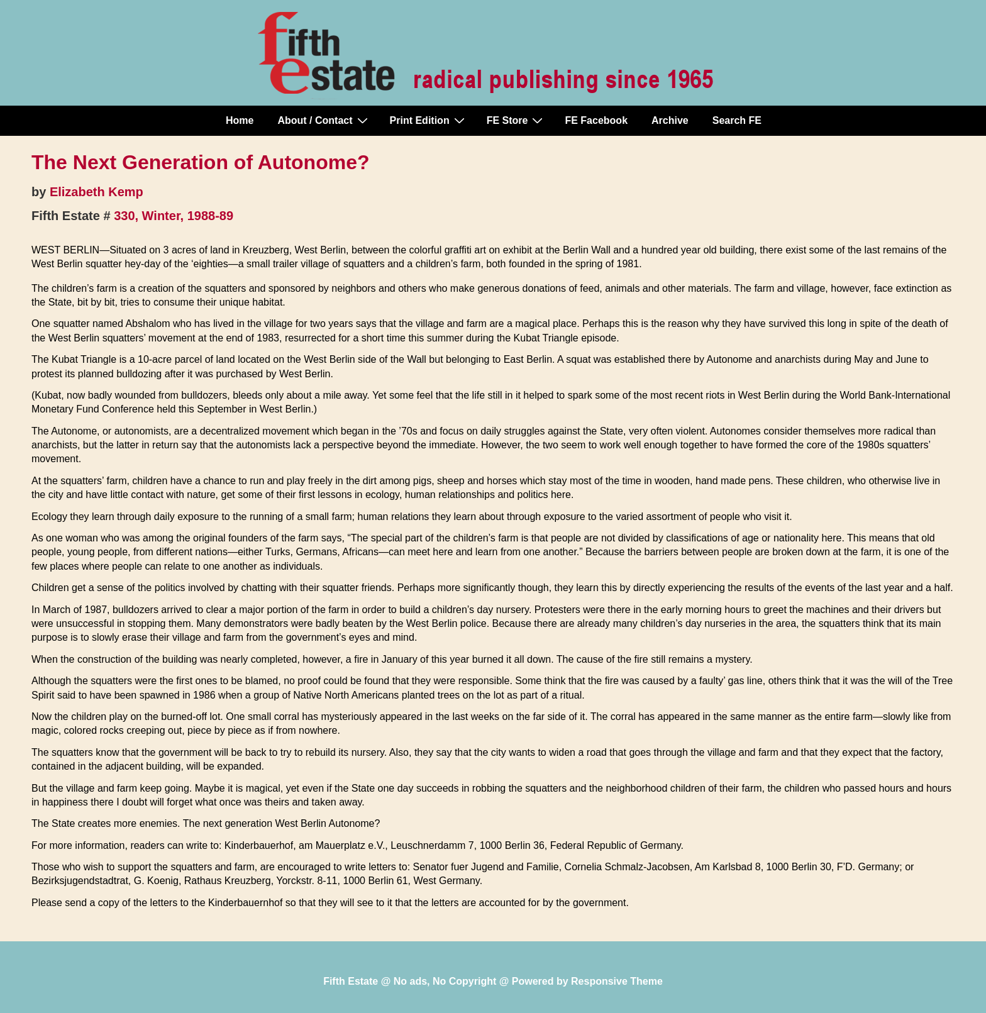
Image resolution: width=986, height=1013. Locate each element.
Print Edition (429, 120)
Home (239, 120)
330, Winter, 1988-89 (173, 216)
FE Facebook (596, 120)
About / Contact (323, 120)
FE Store (516, 120)
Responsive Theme (617, 981)
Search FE (737, 120)
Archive (670, 120)
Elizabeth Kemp (96, 192)
